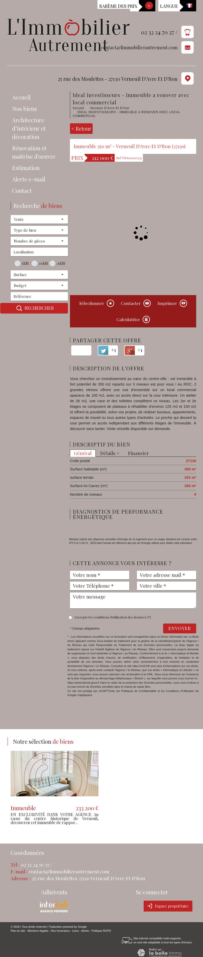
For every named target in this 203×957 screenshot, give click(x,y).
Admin (85, 930)
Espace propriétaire (168, 905)
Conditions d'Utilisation (180, 690)
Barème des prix (118, 6)
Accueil (21, 97)
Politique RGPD (101, 930)
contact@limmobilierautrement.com (139, 47)
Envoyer (179, 628)
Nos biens (24, 108)
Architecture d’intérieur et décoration (29, 128)
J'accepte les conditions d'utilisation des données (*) (112, 617)
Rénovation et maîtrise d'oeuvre (34, 152)
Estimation (26, 168)
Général (83, 453)
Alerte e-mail (28, 179)
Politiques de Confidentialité (138, 690)
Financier (138, 453)
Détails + (109, 453)
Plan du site (18, 930)
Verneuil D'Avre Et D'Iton (110, 108)
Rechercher (34, 308)
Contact (22, 190)
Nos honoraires (60, 930)
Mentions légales (38, 930)
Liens (75, 930)
